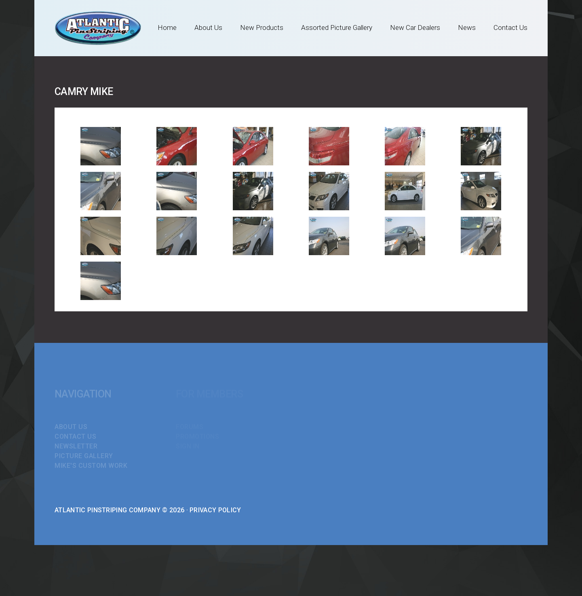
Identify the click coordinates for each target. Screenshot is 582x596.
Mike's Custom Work (91, 465)
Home (167, 27)
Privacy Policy (215, 510)
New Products (261, 27)
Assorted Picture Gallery (336, 27)
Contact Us (510, 27)
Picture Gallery (84, 456)
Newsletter (76, 446)
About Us (208, 27)
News (467, 27)
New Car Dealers (415, 27)
